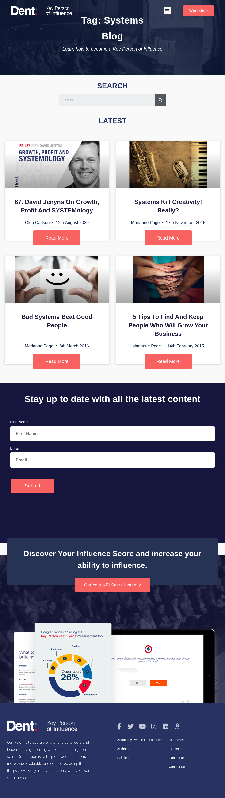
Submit (32, 485)
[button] (167, 10)
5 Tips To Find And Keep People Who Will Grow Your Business (168, 325)
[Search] (160, 100)
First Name (19, 422)
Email (14, 448)
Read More (57, 237)
